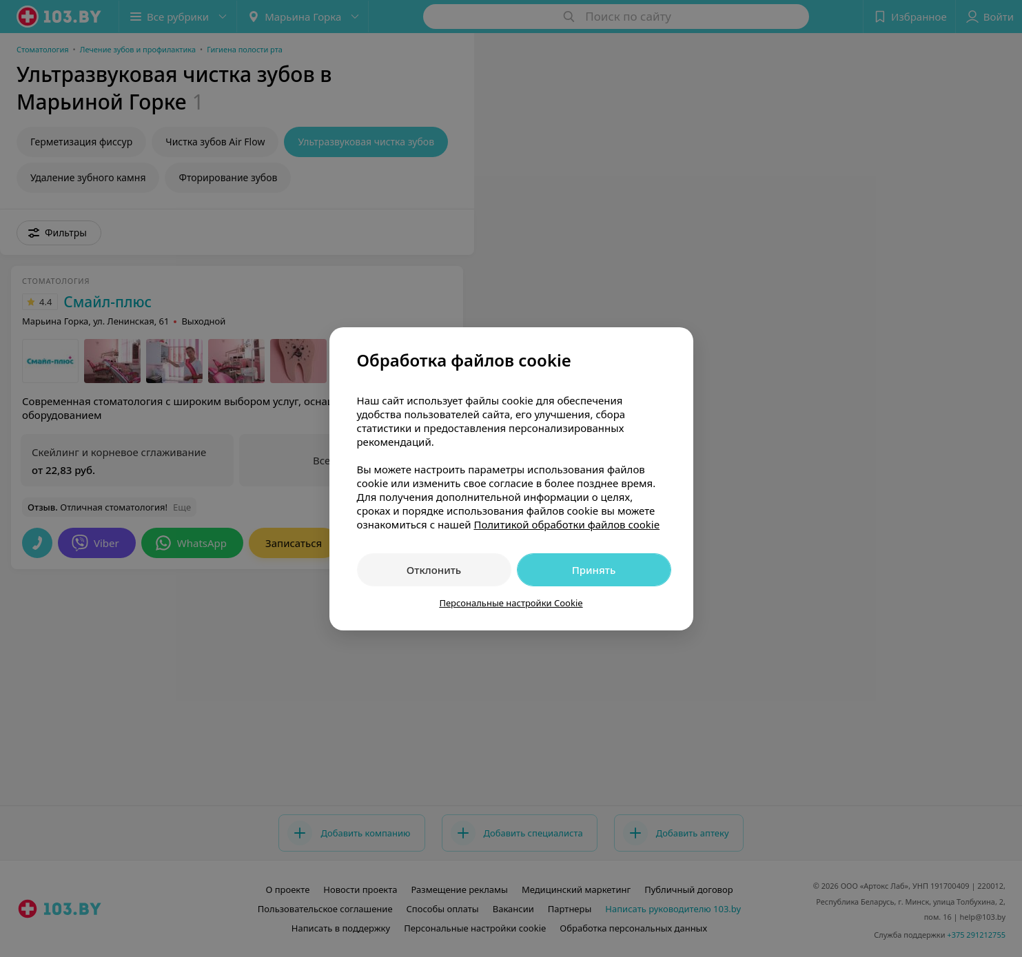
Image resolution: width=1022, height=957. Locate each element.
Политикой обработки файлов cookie (566, 524)
